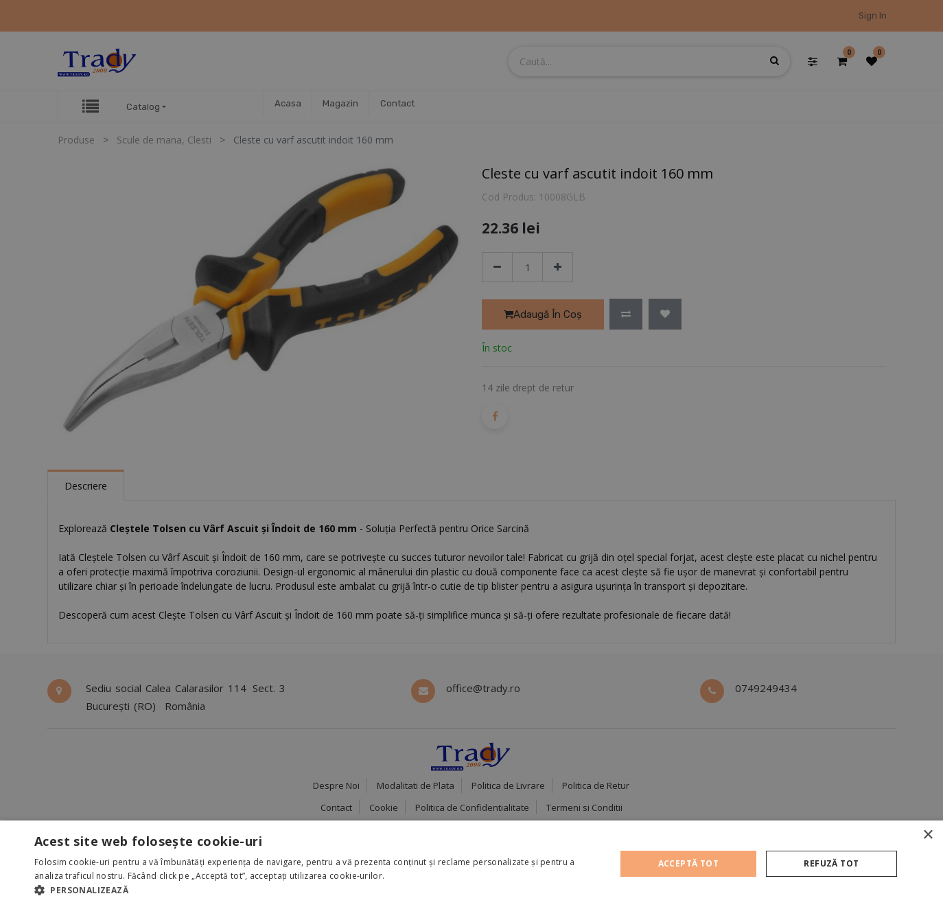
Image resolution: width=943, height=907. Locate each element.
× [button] (927, 835)
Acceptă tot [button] (688, 863)
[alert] (471, 453)
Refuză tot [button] (831, 863)
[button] (316, 890)
